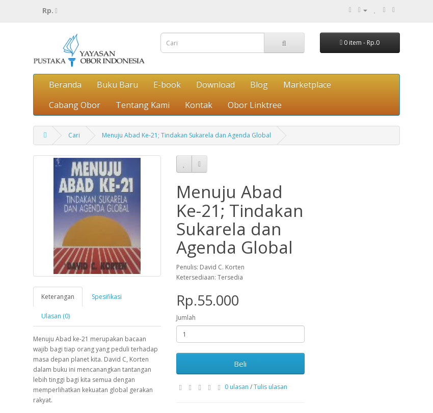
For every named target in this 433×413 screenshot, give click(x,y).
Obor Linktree (255, 105)
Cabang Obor (74, 105)
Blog (259, 84)
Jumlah (186, 317)
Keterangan (57, 296)
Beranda (65, 84)
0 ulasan (237, 386)
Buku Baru (117, 84)
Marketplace (307, 84)
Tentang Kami (143, 105)
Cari (74, 135)
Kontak (198, 105)
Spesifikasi (107, 296)
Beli (240, 364)
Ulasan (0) (55, 316)
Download (215, 84)
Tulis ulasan (270, 386)
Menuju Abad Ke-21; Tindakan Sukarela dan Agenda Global (186, 135)
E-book (167, 84)
